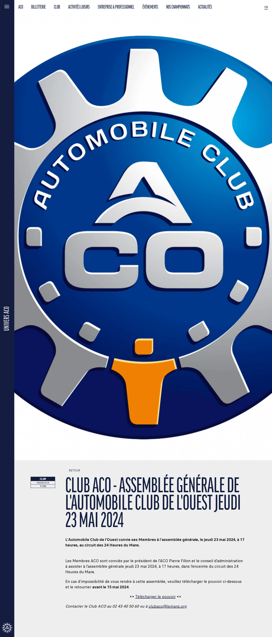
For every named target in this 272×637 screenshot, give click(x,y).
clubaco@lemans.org (167, 606)
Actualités (205, 7)
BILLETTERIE (38, 7)
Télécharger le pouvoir (155, 596)
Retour (72, 470)
